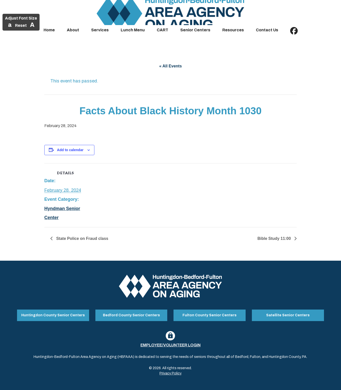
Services (100, 30)
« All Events (170, 66)
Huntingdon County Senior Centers (53, 315)
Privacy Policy (170, 373)
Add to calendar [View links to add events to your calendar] (70, 150)
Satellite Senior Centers (288, 315)
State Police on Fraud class (81, 238)
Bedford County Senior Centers (131, 315)
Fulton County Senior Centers (210, 315)
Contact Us (267, 30)
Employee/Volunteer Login (170, 345)
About (73, 30)
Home (49, 30)
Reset (21, 25)
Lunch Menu (133, 30)
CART (162, 30)
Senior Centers (195, 30)
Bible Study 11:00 (274, 238)
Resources (233, 30)
